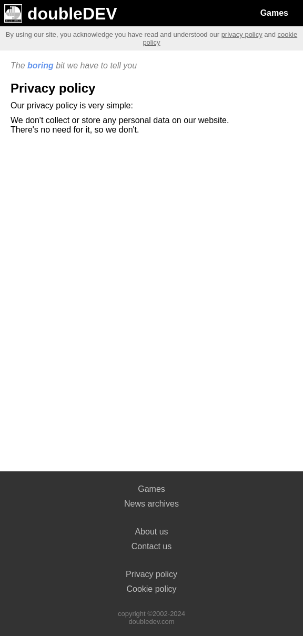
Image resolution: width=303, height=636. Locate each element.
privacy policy (241, 34)
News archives (151, 503)
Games (274, 12)
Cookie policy (151, 588)
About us (151, 531)
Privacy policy (151, 574)
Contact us (151, 546)
